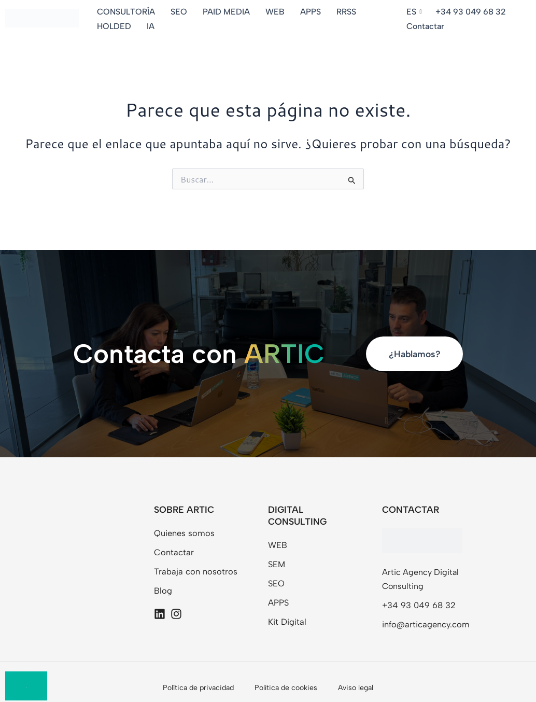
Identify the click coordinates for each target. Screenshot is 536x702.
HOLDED (115, 26)
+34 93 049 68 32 (470, 12)
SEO (180, 12)
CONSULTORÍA (127, 12)
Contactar (426, 26)
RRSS (348, 12)
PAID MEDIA (227, 12)
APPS (312, 12)
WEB (276, 12)
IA (152, 26)
